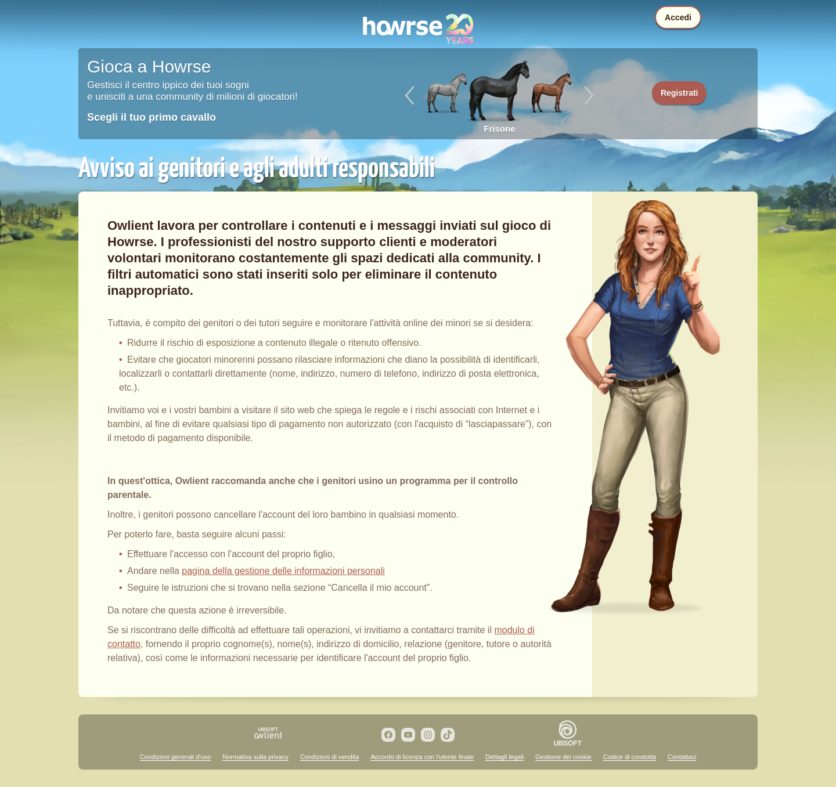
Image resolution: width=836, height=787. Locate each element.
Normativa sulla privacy (255, 756)
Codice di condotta (629, 756)
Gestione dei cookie (563, 756)
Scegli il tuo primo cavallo (151, 117)
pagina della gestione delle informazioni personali (283, 571)
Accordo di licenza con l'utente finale (422, 756)
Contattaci (682, 756)
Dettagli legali (504, 756)
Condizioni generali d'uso (175, 756)
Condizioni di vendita (329, 756)
